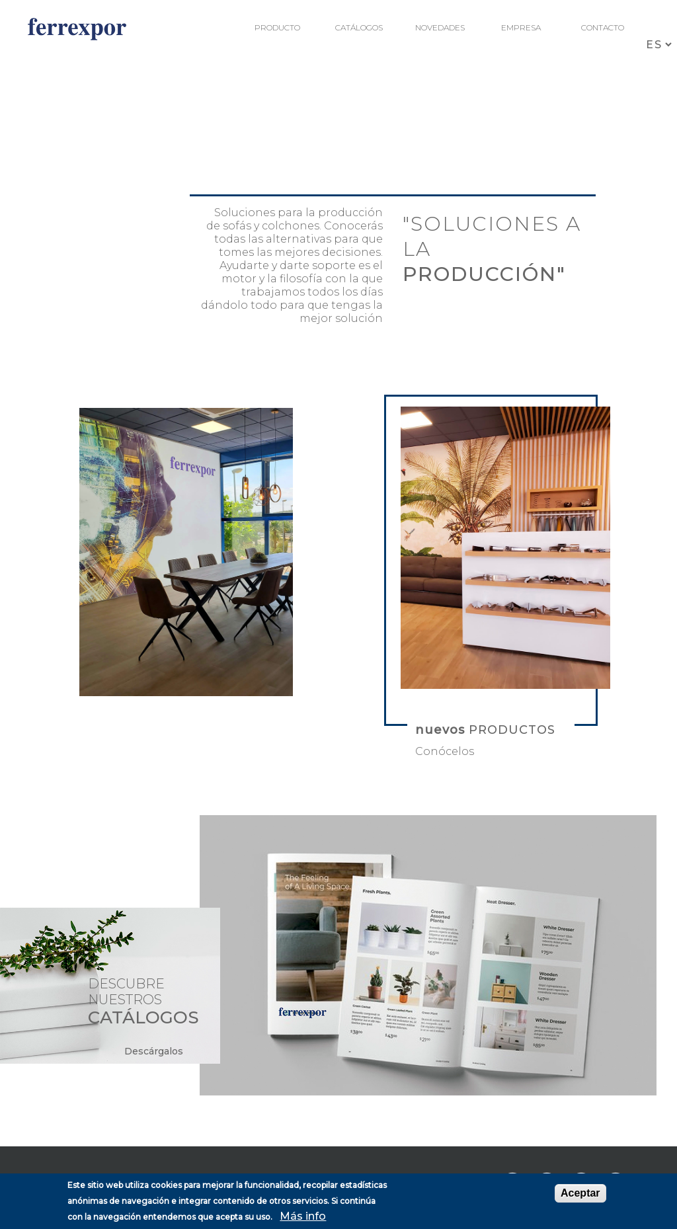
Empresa (521, 27)
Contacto (602, 27)
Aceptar (580, 1193)
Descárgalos (153, 1051)
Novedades (440, 27)
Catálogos (359, 27)
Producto (277, 27)
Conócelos (444, 751)
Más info (303, 1216)
